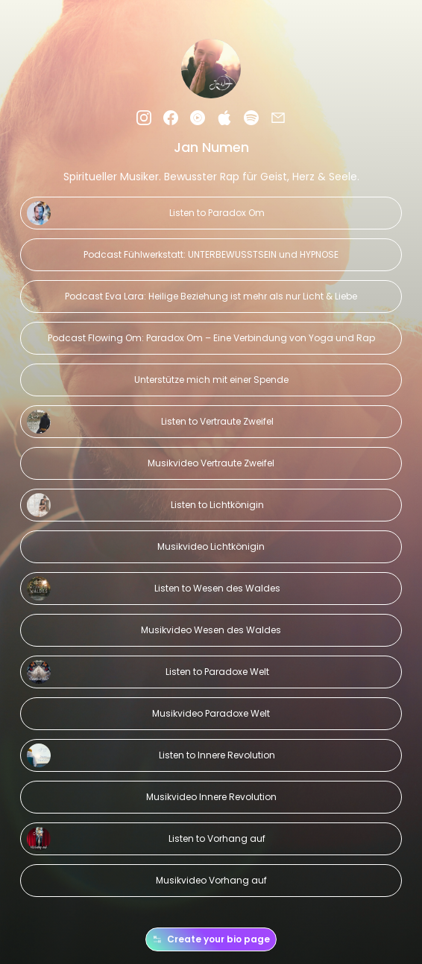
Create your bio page (211, 939)
